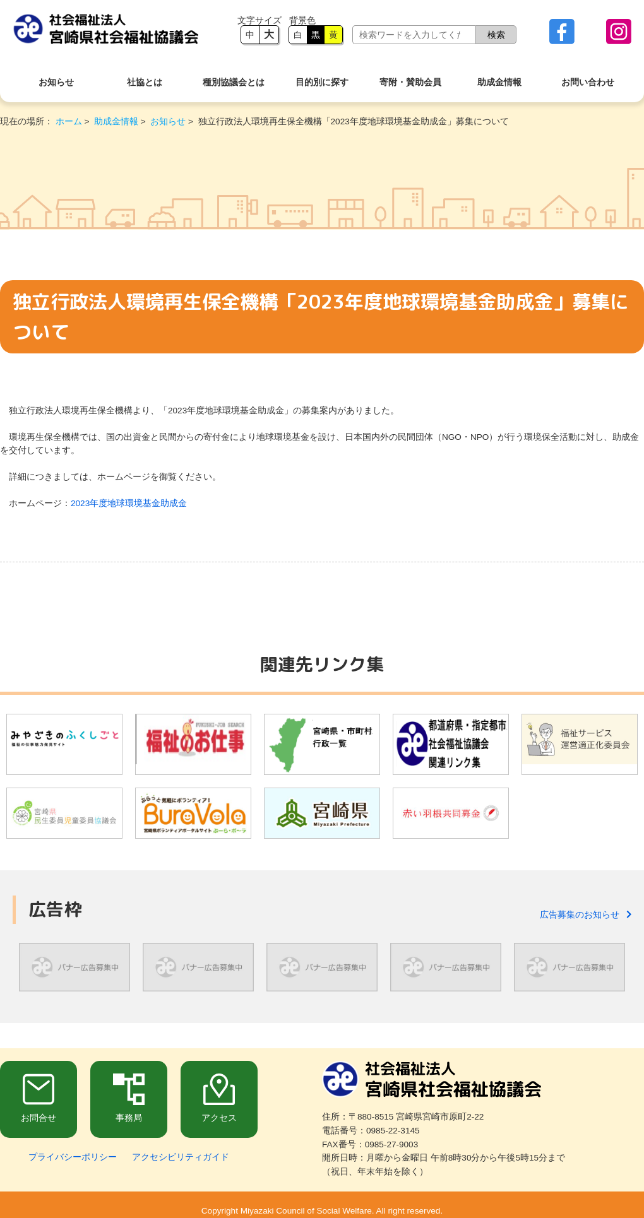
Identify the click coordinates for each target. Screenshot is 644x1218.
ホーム (69, 121)
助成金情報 (499, 82)
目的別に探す (322, 82)
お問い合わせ (587, 82)
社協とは (144, 82)
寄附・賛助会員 (410, 82)
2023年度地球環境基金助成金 (129, 503)
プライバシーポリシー (72, 1157)
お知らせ (56, 82)
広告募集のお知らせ (585, 914)
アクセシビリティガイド (180, 1157)
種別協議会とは (234, 82)
